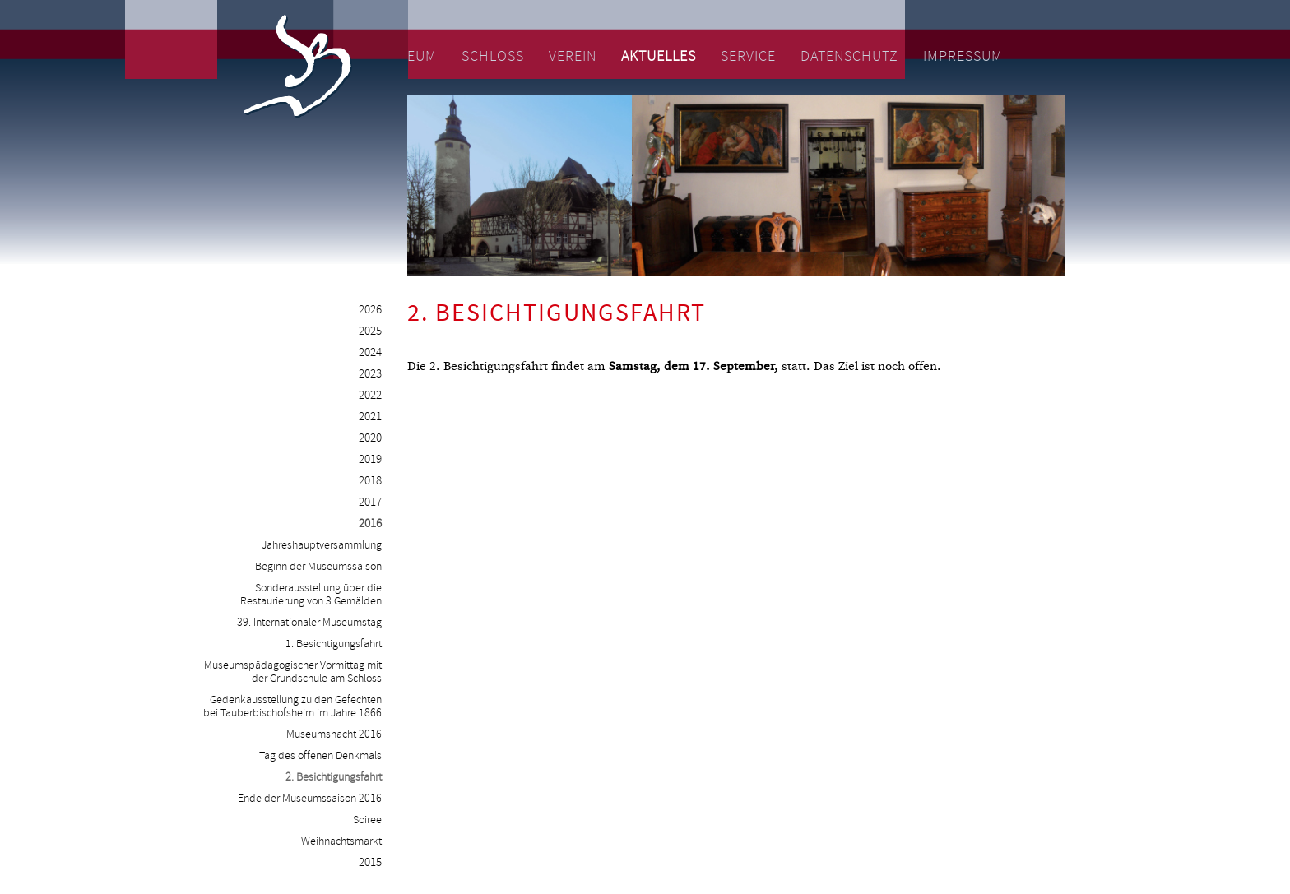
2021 (370, 417)
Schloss (493, 56)
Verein (572, 56)
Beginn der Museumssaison (318, 566)
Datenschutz (849, 56)
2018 (370, 482)
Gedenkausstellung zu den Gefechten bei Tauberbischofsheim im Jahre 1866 (292, 706)
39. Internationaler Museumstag (309, 622)
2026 (370, 310)
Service (748, 56)
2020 (370, 439)
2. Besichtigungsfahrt (333, 777)
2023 (370, 375)
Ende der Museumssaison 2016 (310, 798)
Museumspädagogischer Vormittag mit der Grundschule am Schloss (293, 672)
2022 (370, 396)
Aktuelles (658, 56)
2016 (370, 524)
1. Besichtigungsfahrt (333, 644)
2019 (370, 460)
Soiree (367, 820)
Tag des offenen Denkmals (320, 755)
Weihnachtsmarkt (341, 841)
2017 (370, 503)
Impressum (963, 56)
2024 (370, 353)
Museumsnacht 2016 (334, 734)
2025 (370, 332)
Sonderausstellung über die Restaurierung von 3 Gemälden (311, 594)
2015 (370, 863)
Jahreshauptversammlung (322, 545)
